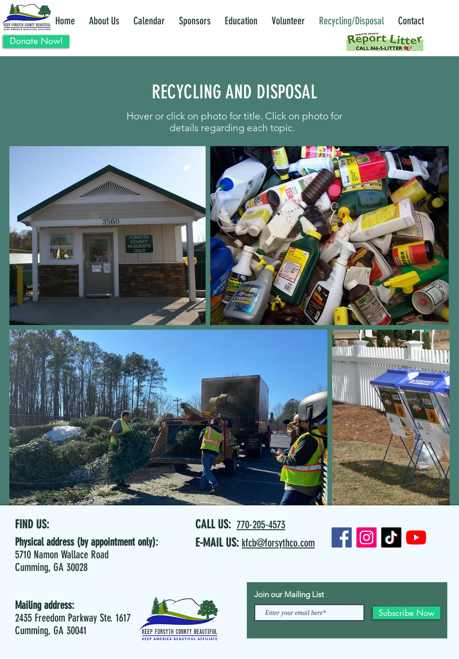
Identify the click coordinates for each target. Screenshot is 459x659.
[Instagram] (366, 537)
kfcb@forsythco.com (278, 543)
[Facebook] (342, 537)
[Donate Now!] (36, 41)
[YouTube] (416, 537)
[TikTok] (391, 537)
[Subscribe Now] (406, 613)
